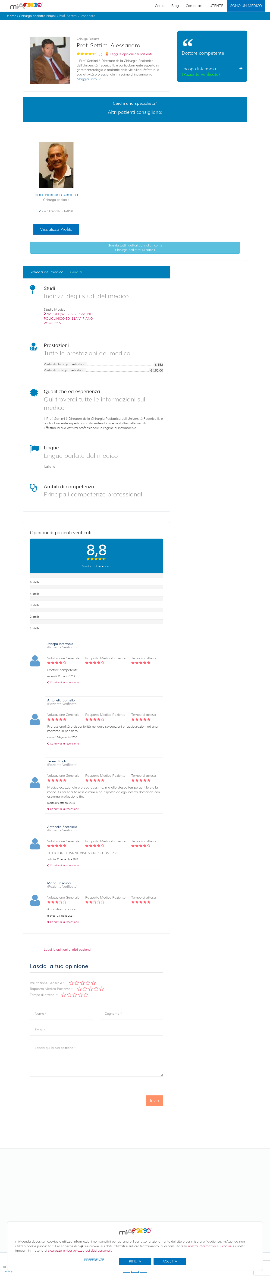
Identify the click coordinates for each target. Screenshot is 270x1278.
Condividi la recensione (63, 682)
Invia (154, 1109)
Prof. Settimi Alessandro (77, 16)
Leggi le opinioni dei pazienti (131, 54)
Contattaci (194, 6)
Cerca (159, 6)
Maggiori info (89, 79)
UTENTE (216, 6)
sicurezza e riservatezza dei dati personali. (80, 1250)
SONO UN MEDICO (246, 6)
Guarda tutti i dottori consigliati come (135, 247)
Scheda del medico (46, 272)
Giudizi (76, 272)
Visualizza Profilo (56, 229)
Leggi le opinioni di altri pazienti (67, 949)
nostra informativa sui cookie (210, 1246)
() (69, 318)
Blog (175, 6)
